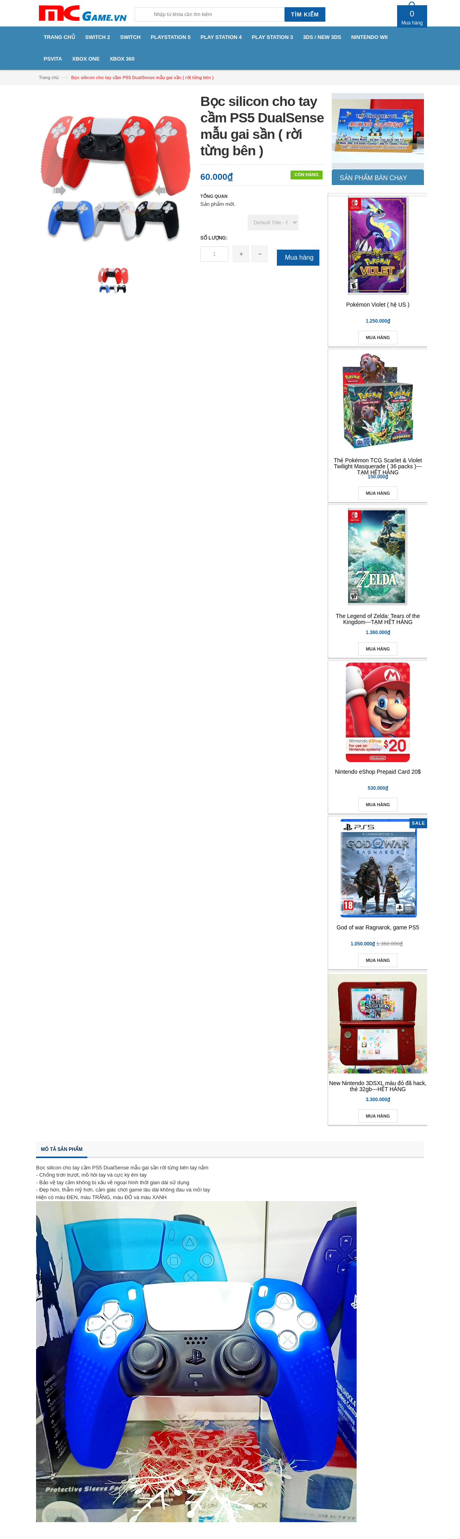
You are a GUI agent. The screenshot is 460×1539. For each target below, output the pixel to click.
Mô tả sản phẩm (62, 1149)
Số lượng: (214, 238)
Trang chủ (49, 77)
